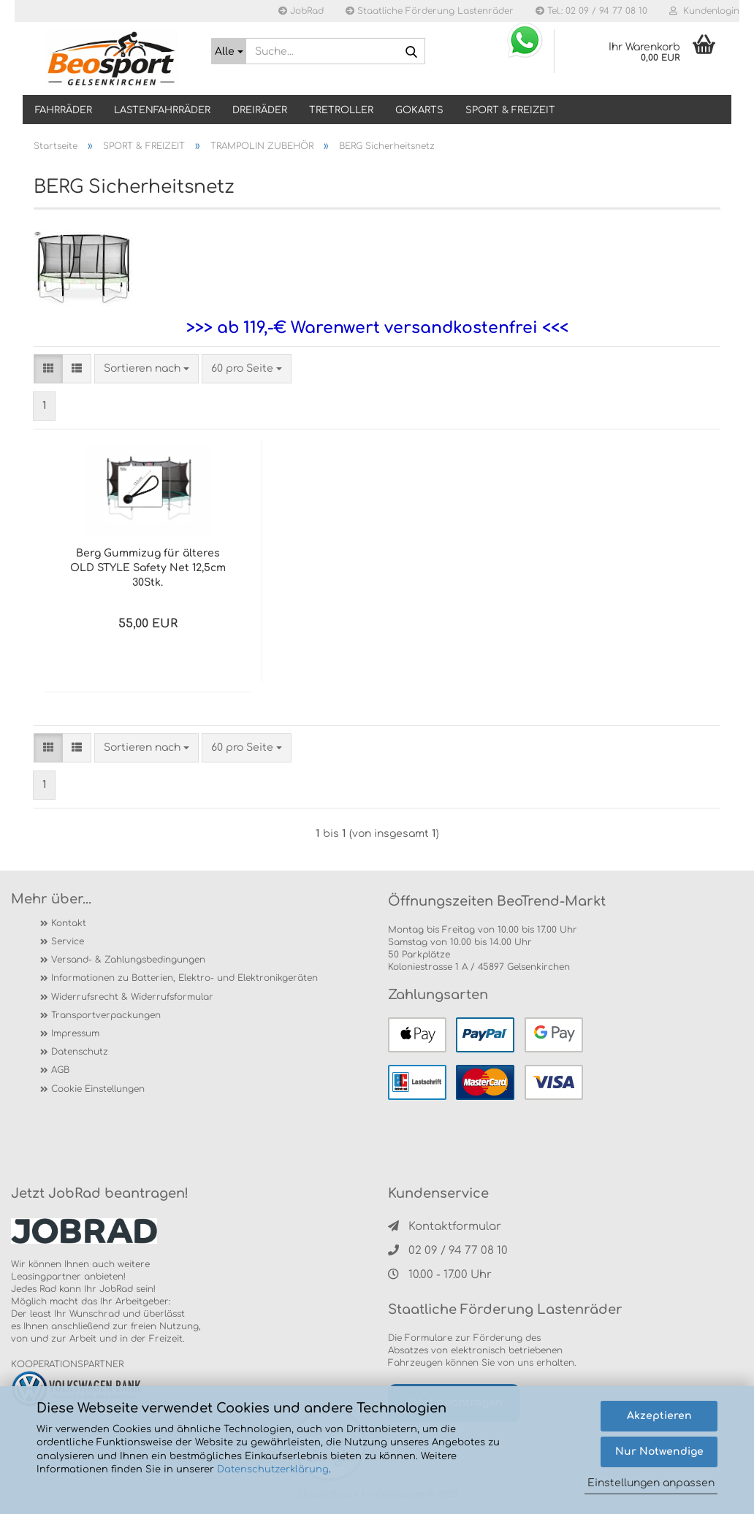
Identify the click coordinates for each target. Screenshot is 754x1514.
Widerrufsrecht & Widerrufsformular (132, 997)
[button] (48, 368)
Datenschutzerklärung (273, 1469)
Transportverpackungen (106, 1015)
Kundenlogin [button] (704, 11)
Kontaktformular (444, 1226)
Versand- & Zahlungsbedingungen (128, 960)
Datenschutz (79, 1052)
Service (67, 941)
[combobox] (146, 368)
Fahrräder (63, 110)
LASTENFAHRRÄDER (162, 110)
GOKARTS (419, 110)
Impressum (75, 1033)
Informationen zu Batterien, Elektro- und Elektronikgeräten (184, 978)
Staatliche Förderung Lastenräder (430, 11)
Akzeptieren (659, 1415)
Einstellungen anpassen (651, 1482)
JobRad (301, 11)
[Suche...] (228, 51)
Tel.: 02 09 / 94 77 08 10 (591, 11)
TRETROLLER (341, 110)
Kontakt (68, 923)
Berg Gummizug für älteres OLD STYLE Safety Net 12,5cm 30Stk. (148, 568)
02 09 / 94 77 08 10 (448, 1251)
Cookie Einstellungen (98, 1089)
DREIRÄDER (259, 110)
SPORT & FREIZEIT (510, 110)
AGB (60, 1070)
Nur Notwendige (659, 1451)
